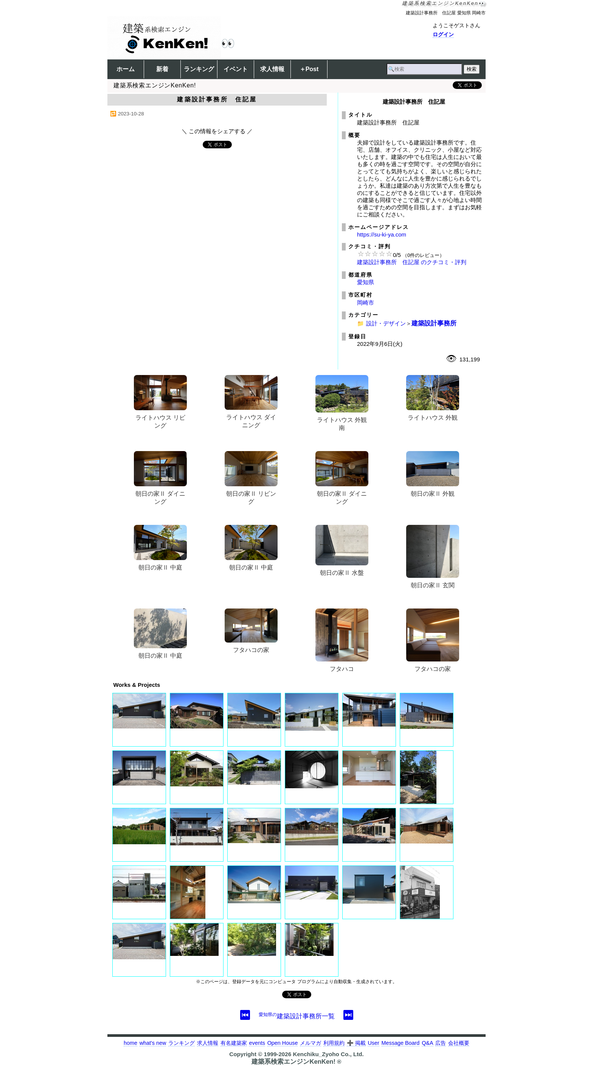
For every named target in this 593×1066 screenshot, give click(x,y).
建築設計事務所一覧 (297, 1016)
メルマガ (310, 1043)
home (130, 1043)
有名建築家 (233, 1043)
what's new (153, 1043)
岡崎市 (365, 302)
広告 (440, 1043)
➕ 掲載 (356, 1043)
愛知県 (365, 282)
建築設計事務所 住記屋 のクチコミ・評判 (411, 262)
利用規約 (334, 1043)
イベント (236, 69)
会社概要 (458, 1043)
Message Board (401, 1043)
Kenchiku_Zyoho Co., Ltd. (328, 1054)
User (373, 1043)
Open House (282, 1043)
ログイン (443, 34)
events (257, 1043)
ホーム (125, 69)
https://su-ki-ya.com (381, 234)
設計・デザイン (386, 323)
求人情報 (272, 69)
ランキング (199, 69)
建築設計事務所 (433, 323)
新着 (162, 69)
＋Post (309, 69)
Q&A (427, 1043)
